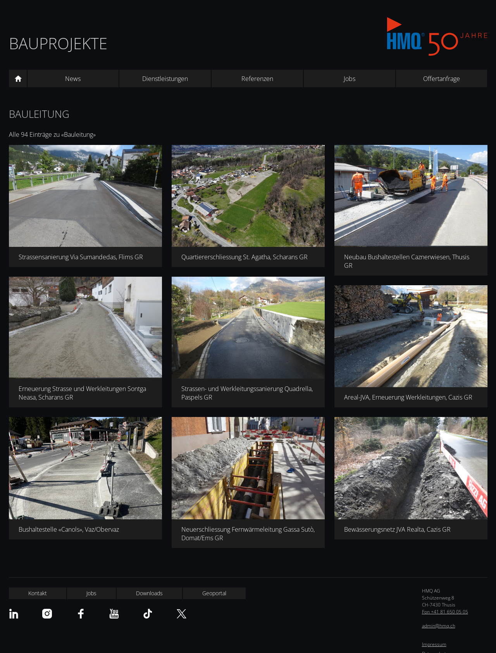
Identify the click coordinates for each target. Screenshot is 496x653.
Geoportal (214, 593)
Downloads (149, 593)
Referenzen (257, 78)
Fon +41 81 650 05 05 (445, 611)
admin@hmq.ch (438, 625)
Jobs (349, 78)
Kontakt (37, 593)
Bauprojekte (58, 43)
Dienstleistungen (165, 78)
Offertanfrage (441, 78)
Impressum (434, 644)
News (73, 78)
